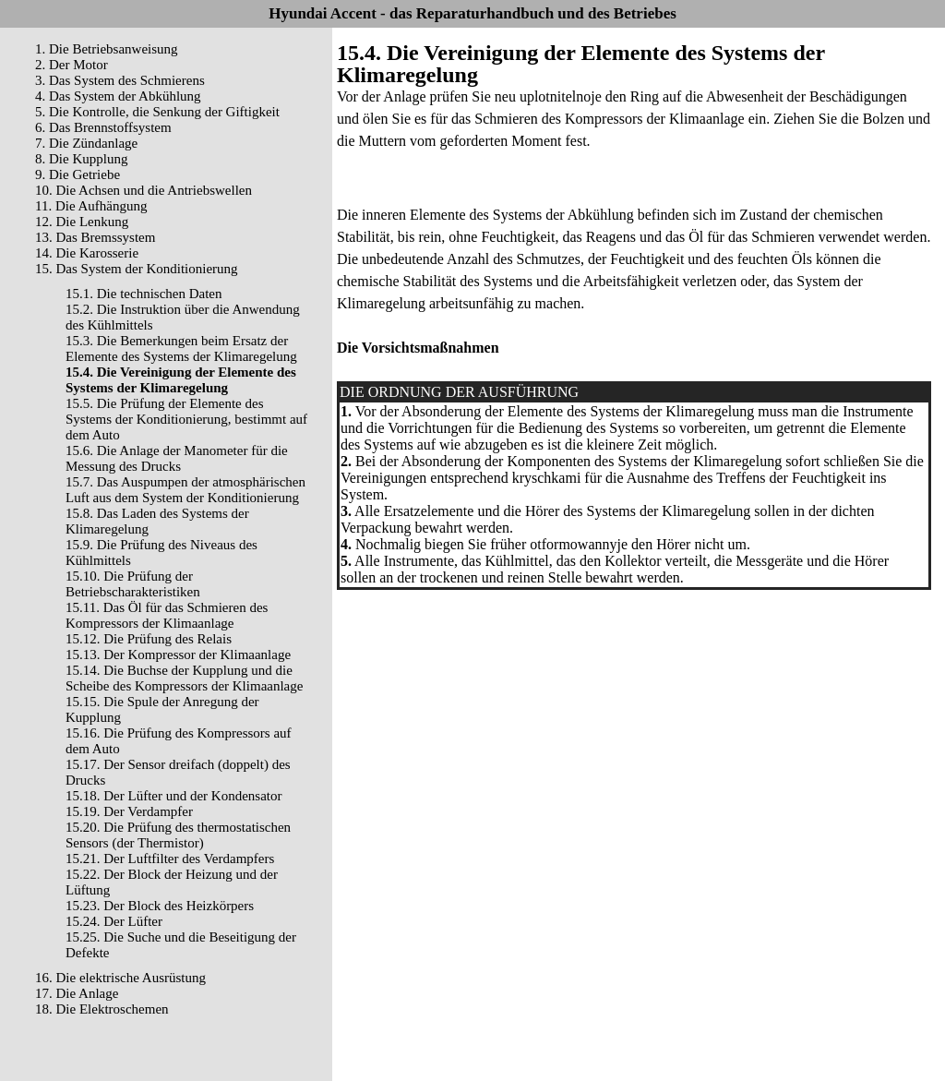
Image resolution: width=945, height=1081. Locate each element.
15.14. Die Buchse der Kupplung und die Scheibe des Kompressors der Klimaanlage (184, 678)
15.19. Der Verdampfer (129, 811)
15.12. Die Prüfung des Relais (149, 638)
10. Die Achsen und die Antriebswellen (143, 190)
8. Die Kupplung (81, 158)
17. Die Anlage (76, 993)
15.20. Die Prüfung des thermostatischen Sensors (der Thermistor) (178, 835)
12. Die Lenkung (81, 221)
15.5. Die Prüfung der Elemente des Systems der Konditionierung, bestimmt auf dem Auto (186, 419)
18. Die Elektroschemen (102, 1009)
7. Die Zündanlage (86, 143)
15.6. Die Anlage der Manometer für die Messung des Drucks (177, 458)
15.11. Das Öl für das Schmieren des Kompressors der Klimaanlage (167, 615)
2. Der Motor (71, 64)
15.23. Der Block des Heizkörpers (160, 905)
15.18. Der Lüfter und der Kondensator (174, 795)
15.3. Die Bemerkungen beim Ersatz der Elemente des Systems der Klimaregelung (181, 348)
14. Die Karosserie (86, 253)
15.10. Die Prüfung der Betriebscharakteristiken (133, 584)
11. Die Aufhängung (91, 205)
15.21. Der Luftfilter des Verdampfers (170, 858)
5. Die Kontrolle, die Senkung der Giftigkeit (157, 111)
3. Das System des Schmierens (120, 80)
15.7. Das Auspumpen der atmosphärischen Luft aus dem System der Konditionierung (185, 489)
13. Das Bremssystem (95, 237)
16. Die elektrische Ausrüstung (120, 977)
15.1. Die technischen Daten (144, 293)
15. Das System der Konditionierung (136, 268)
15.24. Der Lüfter (114, 921)
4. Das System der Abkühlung (118, 96)
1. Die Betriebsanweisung (106, 49)
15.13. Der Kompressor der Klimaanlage (178, 654)
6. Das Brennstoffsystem (103, 127)
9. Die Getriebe (77, 174)
